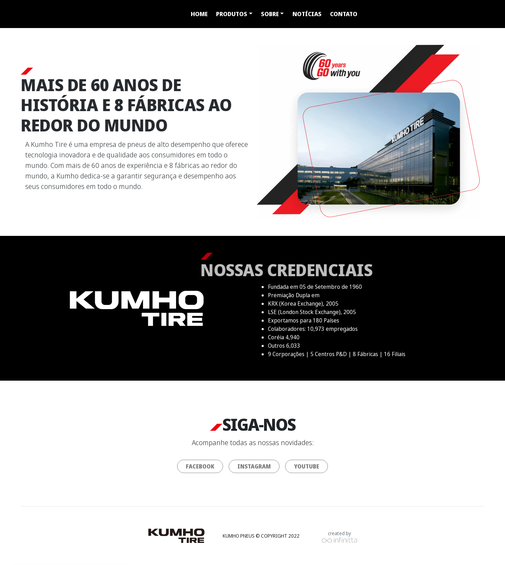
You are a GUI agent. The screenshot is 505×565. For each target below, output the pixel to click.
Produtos (231, 14)
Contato (343, 14)
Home (199, 14)
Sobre (270, 14)
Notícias (307, 14)
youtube (306, 470)
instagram (254, 470)
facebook (200, 470)
